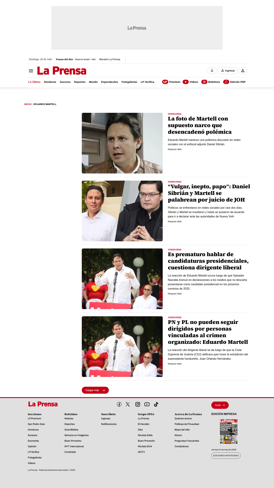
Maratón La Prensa (109, 59)
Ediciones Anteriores (226, 455)
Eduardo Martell (44, 104)
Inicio (27, 104)
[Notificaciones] (212, 70)
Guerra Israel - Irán (85, 59)
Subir (220, 405)
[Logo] (53, 71)
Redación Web (175, 149)
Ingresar (230, 70)
